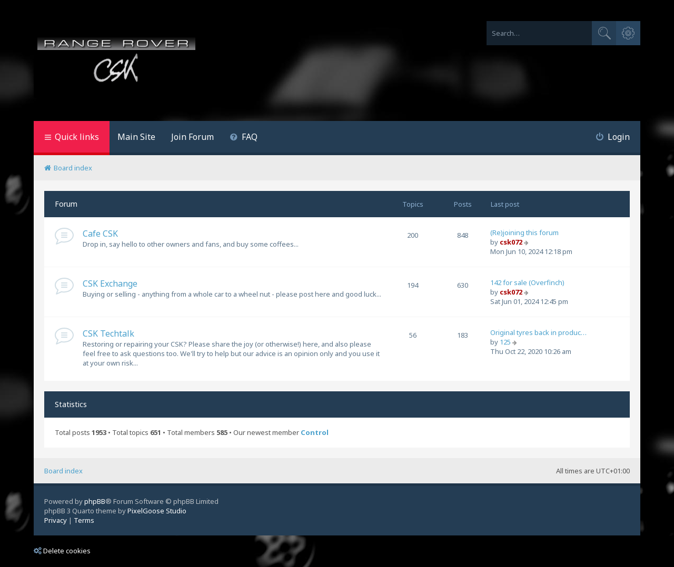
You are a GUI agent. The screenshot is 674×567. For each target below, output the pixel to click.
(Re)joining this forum (524, 232)
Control (315, 432)
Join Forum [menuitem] (192, 137)
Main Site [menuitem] (136, 137)
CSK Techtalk (108, 333)
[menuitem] (243, 138)
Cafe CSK (100, 233)
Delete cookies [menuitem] (62, 550)
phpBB (94, 501)
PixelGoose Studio (156, 510)
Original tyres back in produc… (538, 332)
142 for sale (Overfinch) (527, 282)
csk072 (511, 242)
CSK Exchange (110, 283)
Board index (63, 470)
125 (505, 342)
